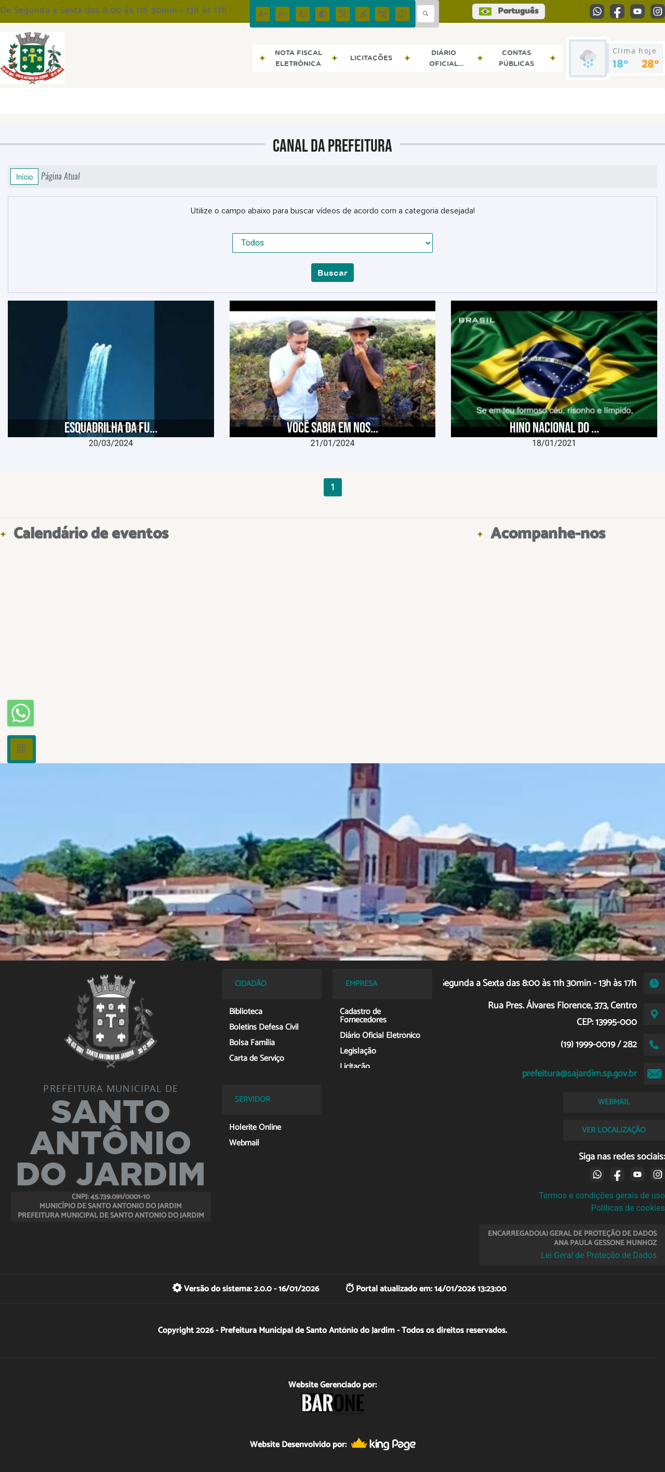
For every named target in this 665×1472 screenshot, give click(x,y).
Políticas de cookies (628, 1208)
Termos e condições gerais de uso (602, 1195)
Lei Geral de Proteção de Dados (599, 1255)
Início (24, 176)
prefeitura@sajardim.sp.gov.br (579, 1074)
